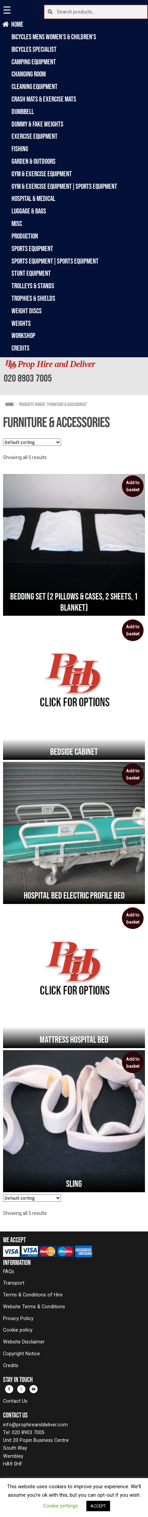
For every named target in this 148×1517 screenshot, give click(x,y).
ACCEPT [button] (98, 1506)
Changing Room (29, 74)
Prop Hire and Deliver (56, 364)
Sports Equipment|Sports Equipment (55, 261)
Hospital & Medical (33, 198)
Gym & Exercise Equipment (42, 174)
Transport (13, 1283)
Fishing (20, 149)
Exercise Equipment (35, 136)
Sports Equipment (32, 248)
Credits (20, 348)
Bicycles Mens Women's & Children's (54, 37)
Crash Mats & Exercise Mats (44, 99)
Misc (17, 223)
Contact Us (15, 1401)
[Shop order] (32, 442)
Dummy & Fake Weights (37, 124)
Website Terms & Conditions (34, 1307)
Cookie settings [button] (60, 1506)
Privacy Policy (18, 1318)
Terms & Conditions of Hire (33, 1295)
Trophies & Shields (33, 298)
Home (17, 24)
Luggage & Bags (29, 211)
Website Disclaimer (24, 1342)
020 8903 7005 (28, 378)
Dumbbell (23, 111)
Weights (21, 323)
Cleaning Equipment (35, 86)
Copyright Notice (21, 1354)
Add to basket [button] (133, 486)
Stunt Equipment (31, 273)
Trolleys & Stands (33, 286)
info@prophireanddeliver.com (35, 1425)
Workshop (23, 335)
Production (25, 236)
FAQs (8, 1271)
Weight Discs (27, 311)
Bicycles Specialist (34, 49)
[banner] (74, 376)
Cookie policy (18, 1330)
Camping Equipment (34, 62)
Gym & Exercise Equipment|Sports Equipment (64, 186)
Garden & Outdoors (34, 161)
